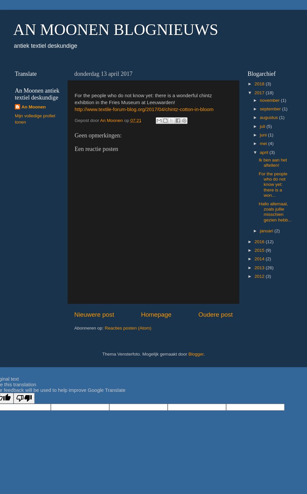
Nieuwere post (94, 314)
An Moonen (33, 106)
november (270, 100)
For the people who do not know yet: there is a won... (273, 184)
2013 (260, 267)
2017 (260, 92)
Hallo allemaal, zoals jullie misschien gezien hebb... (275, 211)
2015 (260, 250)
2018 (260, 83)
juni (264, 134)
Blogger (196, 354)
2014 (260, 258)
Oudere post (215, 314)
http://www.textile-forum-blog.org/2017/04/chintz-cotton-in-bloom (144, 109)
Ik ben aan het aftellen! (273, 163)
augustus (269, 117)
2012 (260, 276)
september (271, 108)
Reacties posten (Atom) (128, 328)
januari (267, 230)
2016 (260, 241)
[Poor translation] (24, 398)
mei (264, 143)
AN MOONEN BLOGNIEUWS (115, 29)
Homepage (156, 314)
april (264, 152)
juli (263, 126)
